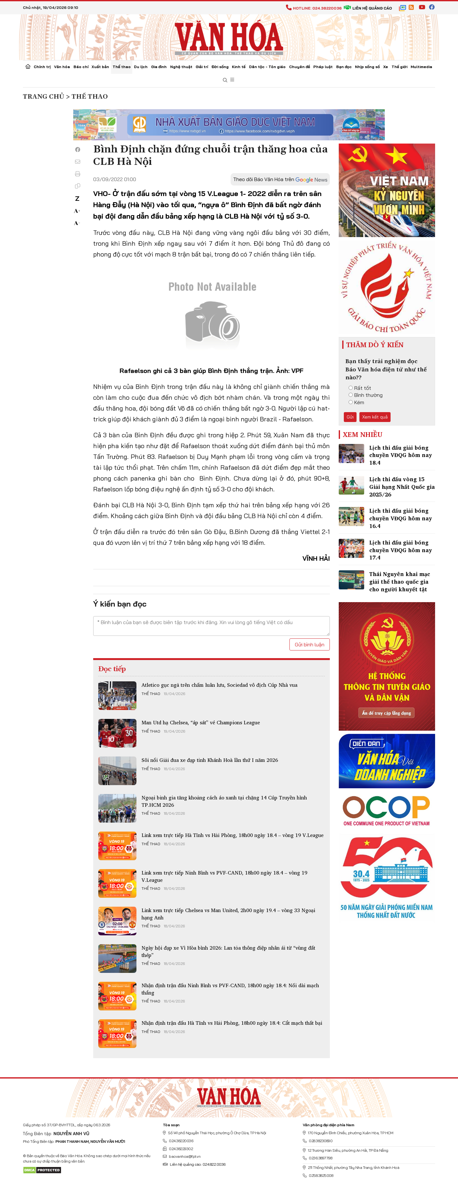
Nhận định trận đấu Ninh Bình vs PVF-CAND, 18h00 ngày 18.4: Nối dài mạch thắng (230, 988)
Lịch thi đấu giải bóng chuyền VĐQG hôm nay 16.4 (400, 518)
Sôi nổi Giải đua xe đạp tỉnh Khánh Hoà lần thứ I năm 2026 (210, 760)
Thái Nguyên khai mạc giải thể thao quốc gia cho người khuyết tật (399, 582)
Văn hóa (62, 66)
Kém (356, 402)
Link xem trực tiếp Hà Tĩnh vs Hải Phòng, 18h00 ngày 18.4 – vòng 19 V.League (232, 835)
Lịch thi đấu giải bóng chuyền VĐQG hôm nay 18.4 (400, 455)
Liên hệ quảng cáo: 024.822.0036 (194, 1164)
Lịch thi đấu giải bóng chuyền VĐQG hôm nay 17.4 (400, 550)
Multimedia (421, 66)
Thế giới (399, 66)
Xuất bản (100, 66)
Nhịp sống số (367, 66)
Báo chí (80, 66)
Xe (385, 66)
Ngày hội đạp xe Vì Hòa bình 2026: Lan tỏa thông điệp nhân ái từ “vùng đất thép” (228, 951)
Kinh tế (239, 66)
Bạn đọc (344, 66)
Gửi (350, 417)
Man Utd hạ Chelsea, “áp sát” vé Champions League (201, 722)
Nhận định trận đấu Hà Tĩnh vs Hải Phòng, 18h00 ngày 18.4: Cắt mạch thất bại (232, 1023)
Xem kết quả (375, 417)
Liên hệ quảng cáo (368, 8)
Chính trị (42, 66)
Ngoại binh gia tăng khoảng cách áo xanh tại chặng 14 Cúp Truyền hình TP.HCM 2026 (224, 801)
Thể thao (122, 66)
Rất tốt (360, 388)
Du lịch (141, 66)
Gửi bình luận (309, 644)
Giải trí (202, 66)
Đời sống (220, 66)
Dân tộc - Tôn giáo (267, 66)
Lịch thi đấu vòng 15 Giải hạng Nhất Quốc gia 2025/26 (402, 487)
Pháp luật (323, 66)
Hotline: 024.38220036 (314, 8)
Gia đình (159, 66)
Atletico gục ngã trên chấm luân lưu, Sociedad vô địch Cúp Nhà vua (219, 685)
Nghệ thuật (181, 66)
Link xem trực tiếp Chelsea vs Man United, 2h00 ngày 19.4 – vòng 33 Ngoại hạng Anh (228, 913)
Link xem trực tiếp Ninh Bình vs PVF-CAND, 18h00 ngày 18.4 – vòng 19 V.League (224, 876)
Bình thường (366, 395)
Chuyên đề (299, 66)
